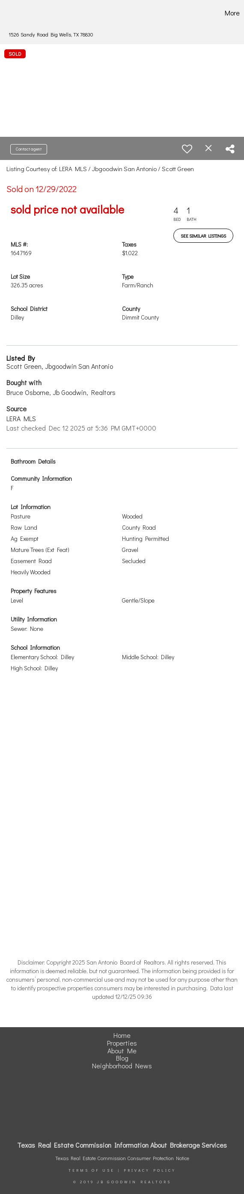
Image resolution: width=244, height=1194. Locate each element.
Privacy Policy (150, 1170)
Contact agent (29, 149)
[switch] (187, 149)
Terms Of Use (91, 1170)
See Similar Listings (203, 235)
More (232, 12)
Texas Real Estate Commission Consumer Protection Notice (122, 1158)
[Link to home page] (18, 13)
